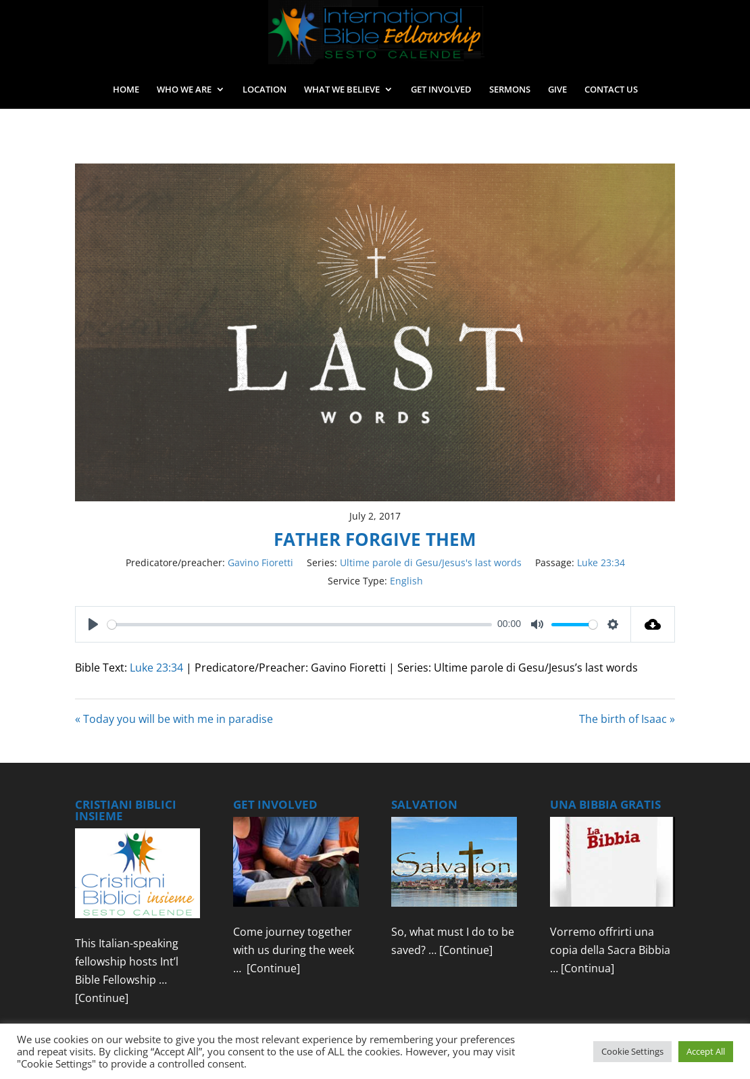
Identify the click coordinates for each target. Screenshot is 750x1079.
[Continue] (101, 997)
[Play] (93, 624)
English (406, 580)
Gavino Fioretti (260, 562)
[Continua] (587, 968)
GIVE (557, 89)
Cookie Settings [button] (632, 1051)
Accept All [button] (705, 1051)
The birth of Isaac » (627, 718)
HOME (126, 89)
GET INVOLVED (441, 89)
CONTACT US (611, 89)
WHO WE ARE (184, 89)
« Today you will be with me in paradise (174, 718)
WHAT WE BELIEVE (342, 89)
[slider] (299, 624)
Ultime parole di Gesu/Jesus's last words (431, 562)
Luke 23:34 (601, 562)
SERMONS (509, 89)
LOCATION (264, 89)
